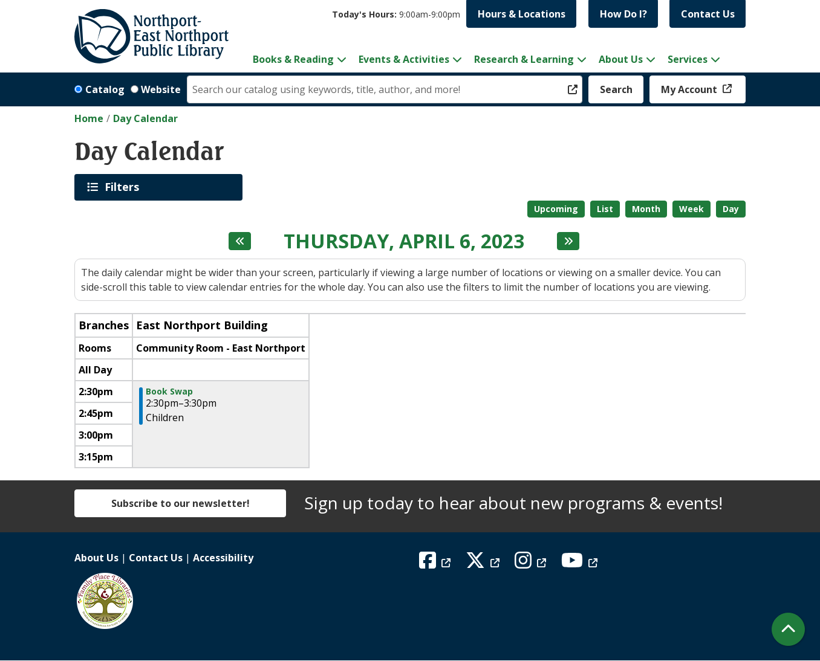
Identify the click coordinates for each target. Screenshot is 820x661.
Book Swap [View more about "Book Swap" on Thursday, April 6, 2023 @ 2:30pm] (169, 391)
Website (161, 89)
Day (731, 208)
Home (88, 118)
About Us (96, 557)
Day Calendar (145, 118)
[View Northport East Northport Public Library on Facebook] (436, 563)
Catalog (105, 89)
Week (691, 208)
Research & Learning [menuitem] (524, 59)
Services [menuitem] (688, 59)
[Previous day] (240, 241)
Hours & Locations (521, 14)
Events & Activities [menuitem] (404, 59)
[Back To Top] (788, 629)
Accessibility (223, 557)
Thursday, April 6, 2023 (404, 241)
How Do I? (623, 14)
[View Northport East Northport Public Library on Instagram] (532, 563)
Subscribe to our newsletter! (180, 503)
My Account (690, 89)
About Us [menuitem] (621, 59)
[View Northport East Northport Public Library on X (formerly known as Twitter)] (484, 563)
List (605, 208)
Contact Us (708, 14)
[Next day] (568, 241)
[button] (396, 14)
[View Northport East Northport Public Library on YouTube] (580, 563)
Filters (124, 186)
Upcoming (556, 208)
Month (646, 208)
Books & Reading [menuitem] (293, 59)
